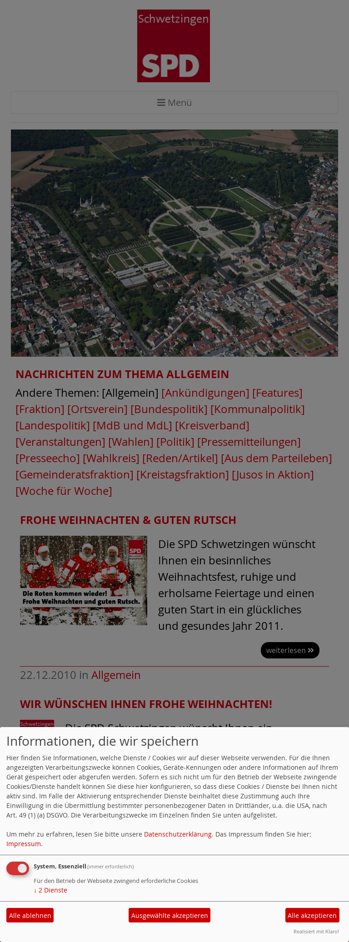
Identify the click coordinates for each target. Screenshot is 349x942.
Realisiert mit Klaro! (316, 931)
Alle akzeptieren (312, 915)
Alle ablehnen (30, 915)
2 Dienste (50, 890)
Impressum (23, 843)
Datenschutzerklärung (178, 834)
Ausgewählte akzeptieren (169, 915)
